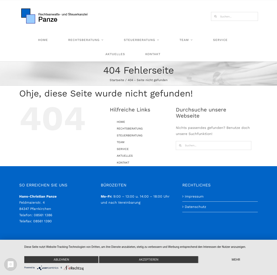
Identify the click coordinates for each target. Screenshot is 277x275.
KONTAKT (123, 162)
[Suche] (215, 16)
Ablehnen (61, 259)
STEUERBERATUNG (129, 135)
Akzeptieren (148, 259)
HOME (121, 121)
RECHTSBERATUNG (130, 128)
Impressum (194, 201)
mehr (236, 259)
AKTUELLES (125, 155)
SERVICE (123, 149)
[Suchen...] (234, 16)
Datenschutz (195, 211)
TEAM (120, 142)
